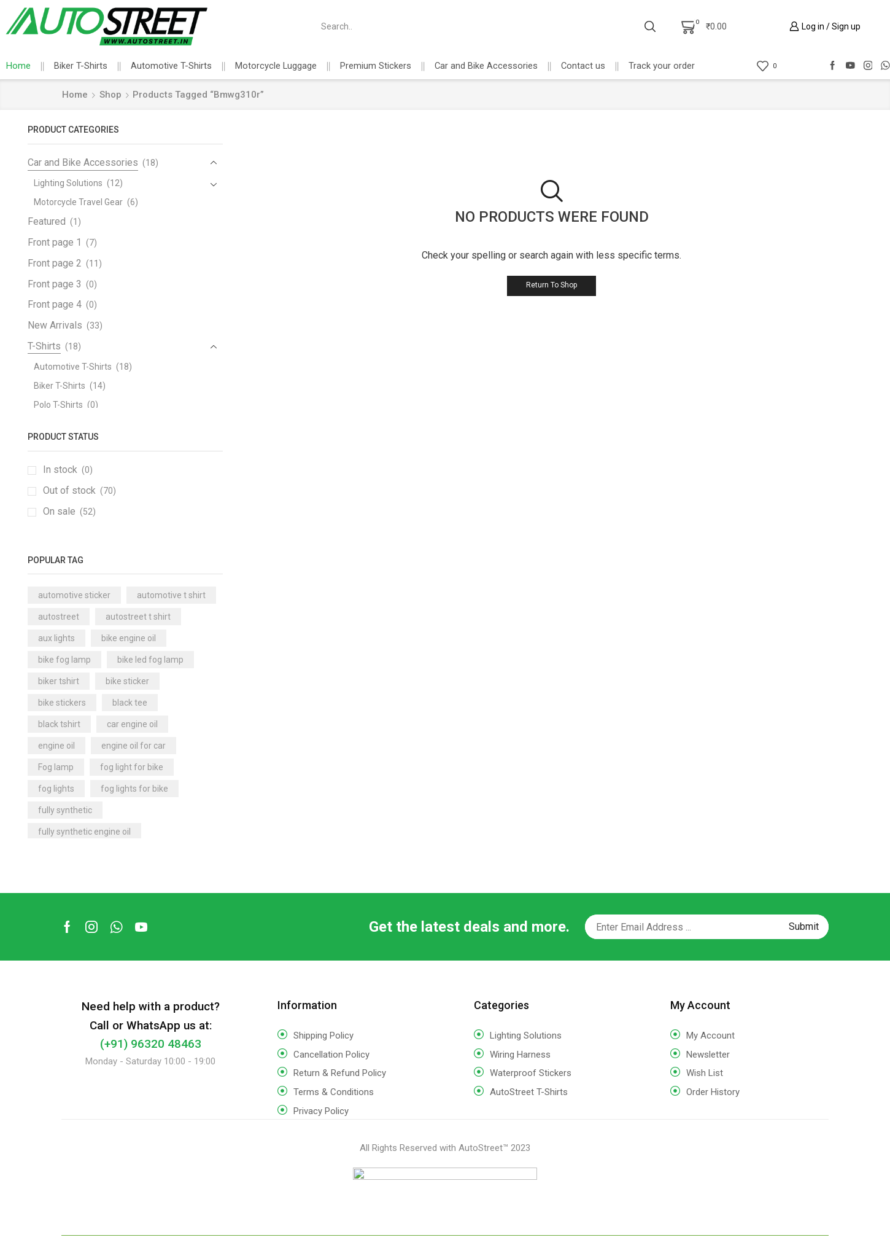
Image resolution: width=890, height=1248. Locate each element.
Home (18, 65)
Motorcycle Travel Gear (78, 202)
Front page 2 (55, 263)
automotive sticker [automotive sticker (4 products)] (74, 595)
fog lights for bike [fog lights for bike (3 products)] (134, 789)
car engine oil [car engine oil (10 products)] (132, 724)
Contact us (583, 65)
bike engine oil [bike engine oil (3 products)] (128, 638)
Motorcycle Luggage (276, 65)
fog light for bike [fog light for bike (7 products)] (131, 767)
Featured (47, 221)
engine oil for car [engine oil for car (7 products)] (133, 746)
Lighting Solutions (68, 183)
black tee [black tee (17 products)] (129, 703)
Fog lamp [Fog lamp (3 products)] (56, 767)
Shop (110, 94)
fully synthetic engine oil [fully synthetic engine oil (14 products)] (84, 832)
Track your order (662, 65)
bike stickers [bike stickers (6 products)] (62, 703)
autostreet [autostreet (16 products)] (58, 617)
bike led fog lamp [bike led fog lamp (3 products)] (150, 660)
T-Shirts (44, 346)
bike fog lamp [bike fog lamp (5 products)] (64, 660)
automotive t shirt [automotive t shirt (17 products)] (171, 595)
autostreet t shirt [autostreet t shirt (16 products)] (138, 617)
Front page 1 (55, 242)
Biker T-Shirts (80, 65)
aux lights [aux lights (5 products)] (56, 638)
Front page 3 (55, 284)
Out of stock (79, 491)
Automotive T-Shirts (171, 65)
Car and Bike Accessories (486, 65)
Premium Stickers (375, 65)
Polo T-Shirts (58, 405)
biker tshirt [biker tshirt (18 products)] (58, 681)
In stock (68, 470)
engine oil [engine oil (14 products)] (56, 746)
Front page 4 (55, 304)
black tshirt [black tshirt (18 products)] (59, 724)
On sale (69, 511)
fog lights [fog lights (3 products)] (56, 789)
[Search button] (650, 26)
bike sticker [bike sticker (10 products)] (127, 681)
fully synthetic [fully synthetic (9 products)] (65, 810)
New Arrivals (55, 325)
